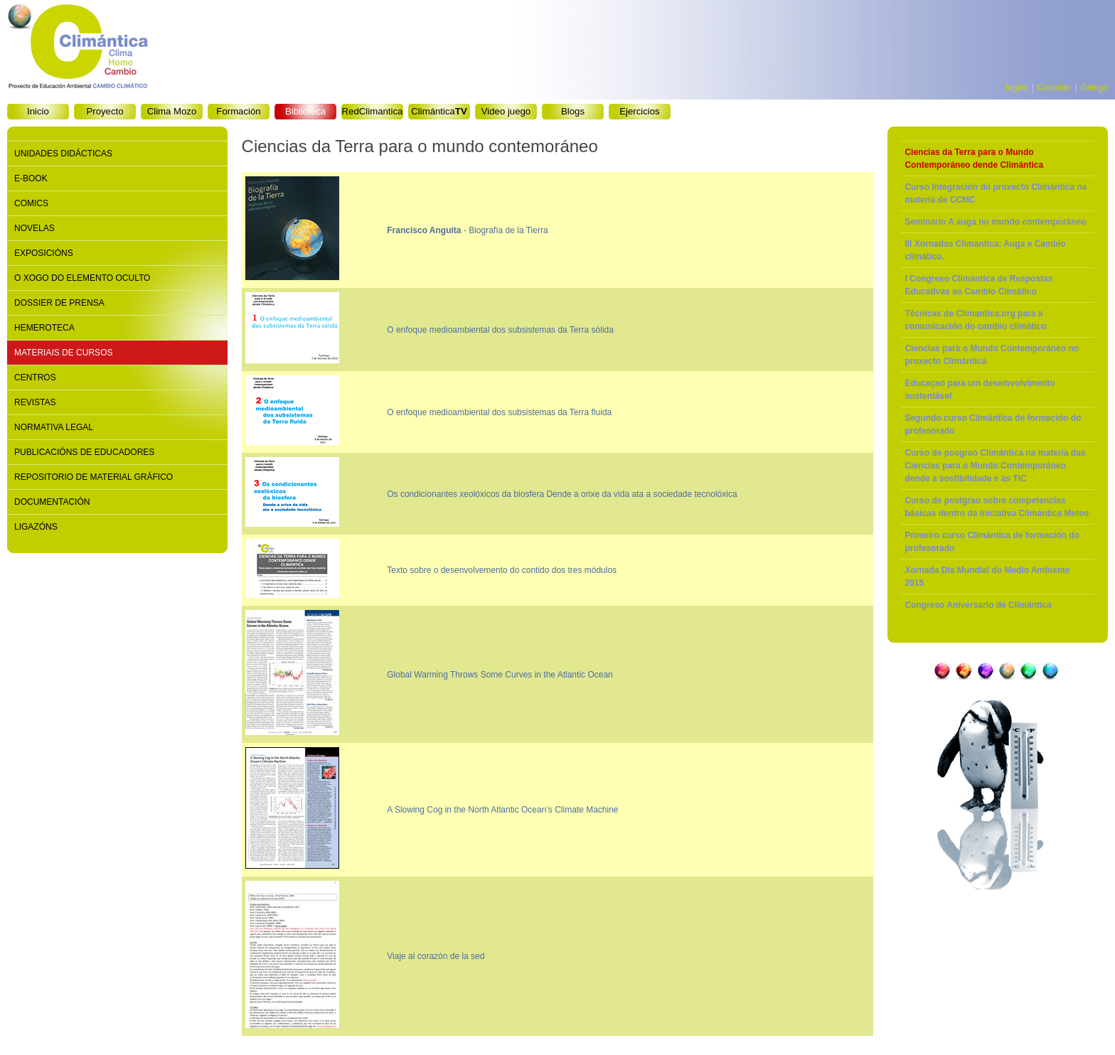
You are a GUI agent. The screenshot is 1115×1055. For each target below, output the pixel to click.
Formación (238, 111)
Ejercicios (639, 111)
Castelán (1054, 87)
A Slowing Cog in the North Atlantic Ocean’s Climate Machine (502, 810)
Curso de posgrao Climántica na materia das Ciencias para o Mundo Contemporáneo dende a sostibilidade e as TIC (995, 465)
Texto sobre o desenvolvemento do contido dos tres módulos (502, 570)
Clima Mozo (172, 111)
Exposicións (43, 253)
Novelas (34, 228)
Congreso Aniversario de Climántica (978, 605)
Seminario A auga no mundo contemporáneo (995, 222)
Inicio (38, 111)
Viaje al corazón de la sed (435, 956)
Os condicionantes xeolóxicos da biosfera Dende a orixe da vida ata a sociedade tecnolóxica (562, 494)
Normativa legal (53, 427)
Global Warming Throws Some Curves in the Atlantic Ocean (499, 675)
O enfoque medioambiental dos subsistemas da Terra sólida (500, 330)
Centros (35, 377)
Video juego (505, 111)
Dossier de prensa (59, 303)
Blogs (573, 111)
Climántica (438, 111)
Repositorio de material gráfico (93, 477)
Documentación (52, 502)
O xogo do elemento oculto (82, 278)
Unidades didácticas (63, 154)
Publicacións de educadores (84, 452)
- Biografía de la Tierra (467, 230)
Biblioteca (305, 111)
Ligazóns (36, 527)
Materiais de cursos (63, 353)
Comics (31, 203)
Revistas (34, 402)
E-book (31, 178)
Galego (1094, 87)
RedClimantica (372, 111)
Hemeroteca (44, 328)
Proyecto (104, 111)
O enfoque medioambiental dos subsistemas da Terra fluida (499, 412)
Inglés (1016, 87)
